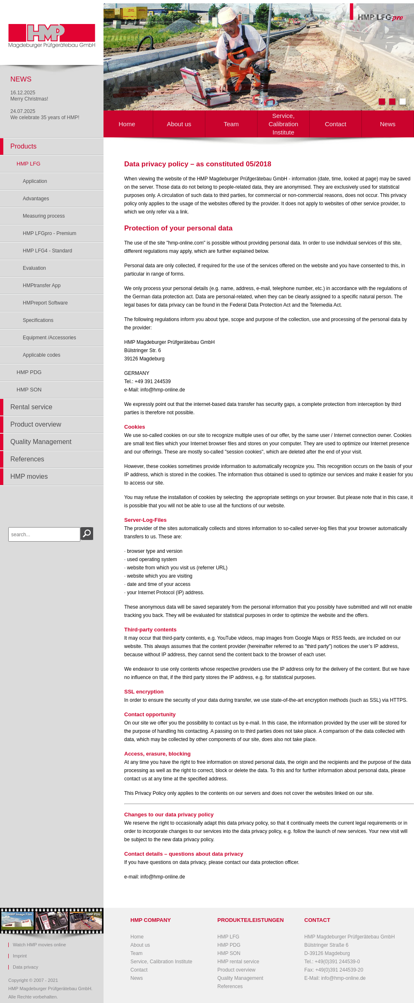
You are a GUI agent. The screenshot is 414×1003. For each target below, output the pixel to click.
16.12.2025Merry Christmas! (29, 96)
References (27, 459)
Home (126, 123)
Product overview (35, 424)
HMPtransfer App (41, 285)
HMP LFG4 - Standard (47, 251)
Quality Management (41, 441)
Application (35, 181)
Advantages (36, 199)
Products (23, 146)
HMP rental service (238, 962)
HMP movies (29, 476)
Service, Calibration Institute (283, 124)
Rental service (31, 406)
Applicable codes (41, 355)
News (388, 123)
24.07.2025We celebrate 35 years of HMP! (44, 114)
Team (231, 123)
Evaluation (34, 268)
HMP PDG (29, 372)
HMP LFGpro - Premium (49, 233)
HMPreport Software (45, 303)
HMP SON (29, 389)
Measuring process (44, 216)
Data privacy (25, 967)
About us (179, 123)
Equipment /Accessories (49, 338)
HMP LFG (29, 164)
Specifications (38, 320)
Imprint (20, 956)
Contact (336, 123)
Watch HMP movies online (39, 945)
